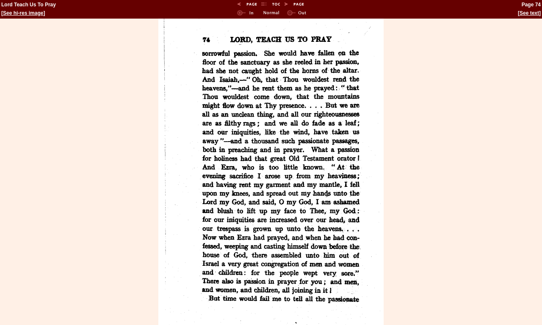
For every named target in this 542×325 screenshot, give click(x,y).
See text (529, 13)
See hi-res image (23, 13)
